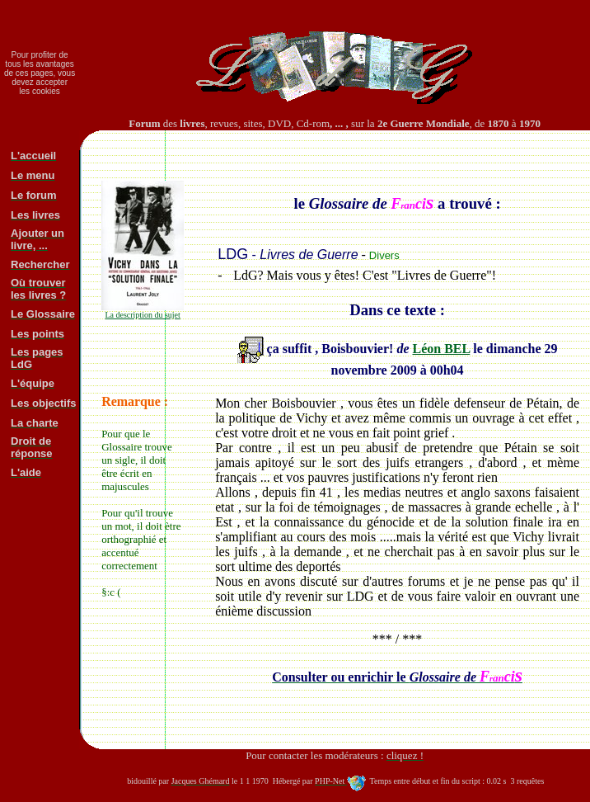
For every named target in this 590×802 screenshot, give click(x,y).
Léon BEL (441, 349)
